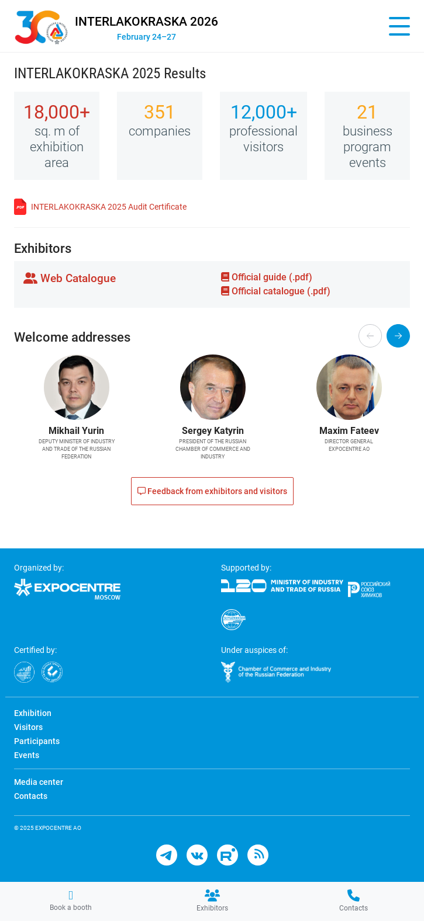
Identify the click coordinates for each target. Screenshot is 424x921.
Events (26, 755)
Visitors (28, 727)
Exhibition (32, 713)
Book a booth (71, 900)
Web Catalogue (69, 278)
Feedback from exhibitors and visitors (212, 491)
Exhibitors (212, 900)
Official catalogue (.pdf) (275, 291)
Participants (37, 741)
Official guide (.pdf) (266, 277)
